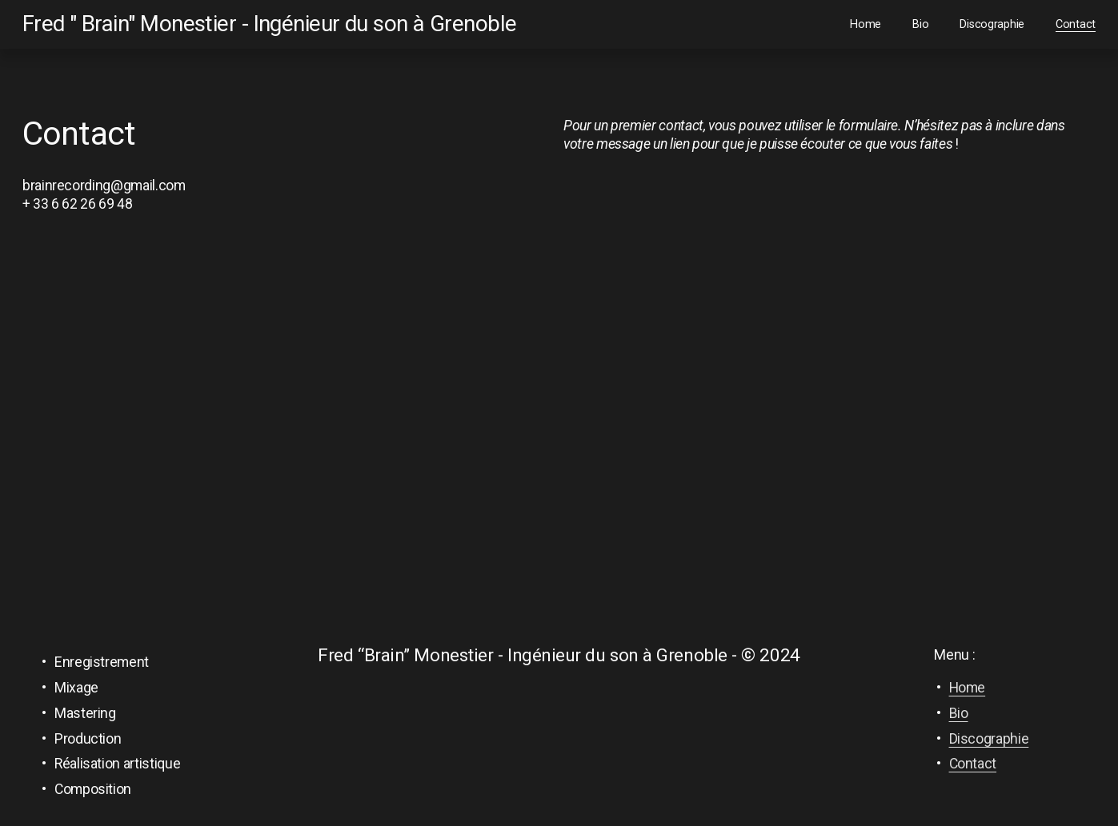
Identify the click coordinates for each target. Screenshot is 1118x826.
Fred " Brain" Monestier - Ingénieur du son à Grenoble (269, 23)
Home (865, 24)
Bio (920, 24)
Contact (1076, 24)
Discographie (992, 24)
